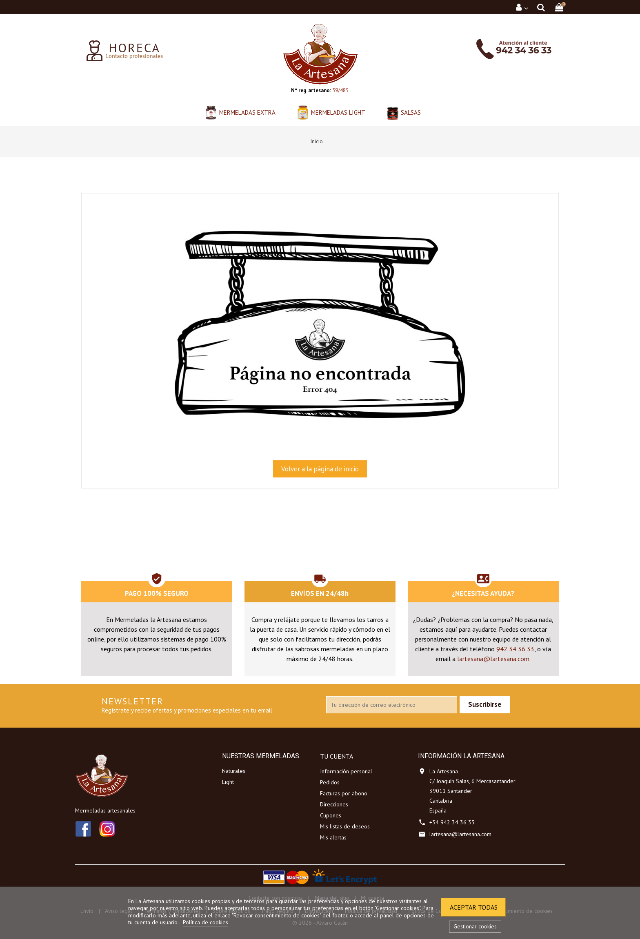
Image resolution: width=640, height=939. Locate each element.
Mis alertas (333, 837)
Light (228, 782)
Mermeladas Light (338, 112)
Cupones (330, 815)
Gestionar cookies (475, 926)
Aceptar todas (474, 907)
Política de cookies (205, 922)
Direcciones (334, 804)
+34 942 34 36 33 (452, 822)
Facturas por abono (343, 793)
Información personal (346, 771)
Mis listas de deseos (345, 826)
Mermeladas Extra (247, 112)
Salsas (411, 112)
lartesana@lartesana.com (493, 659)
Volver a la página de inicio (320, 468)
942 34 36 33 (515, 649)
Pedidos (330, 782)
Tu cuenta (336, 756)
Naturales (233, 771)
